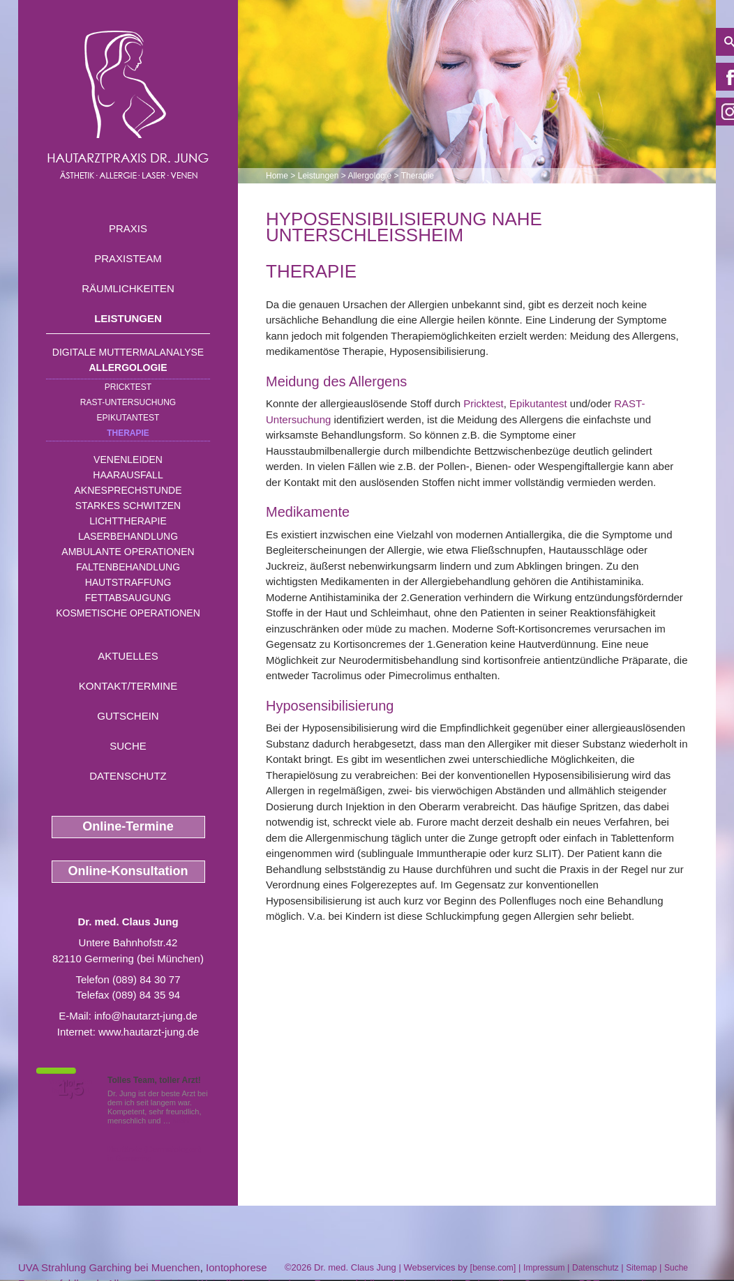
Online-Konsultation (128, 871)
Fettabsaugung (128, 597)
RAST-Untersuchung (128, 402)
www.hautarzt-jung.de (148, 1032)
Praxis (128, 228)
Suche (128, 746)
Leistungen (128, 318)
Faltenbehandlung (128, 567)
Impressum (543, 1268)
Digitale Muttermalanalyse (128, 352)
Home (277, 176)
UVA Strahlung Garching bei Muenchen (109, 1267)
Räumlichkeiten (128, 288)
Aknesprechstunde (127, 490)
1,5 (70, 1088)
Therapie (128, 433)
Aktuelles (128, 656)
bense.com (493, 1268)
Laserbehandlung (128, 536)
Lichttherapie (127, 520)
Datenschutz (128, 776)
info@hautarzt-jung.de (145, 1016)
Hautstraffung (128, 582)
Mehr (181, 1120)
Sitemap (641, 1268)
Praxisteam (128, 258)
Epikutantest (128, 418)
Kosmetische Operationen (128, 613)
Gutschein (127, 716)
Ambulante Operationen (127, 551)
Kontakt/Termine (128, 686)
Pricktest (128, 387)
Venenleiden (128, 459)
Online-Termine (128, 826)
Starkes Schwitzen (128, 505)
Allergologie (128, 367)
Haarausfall (128, 474)
